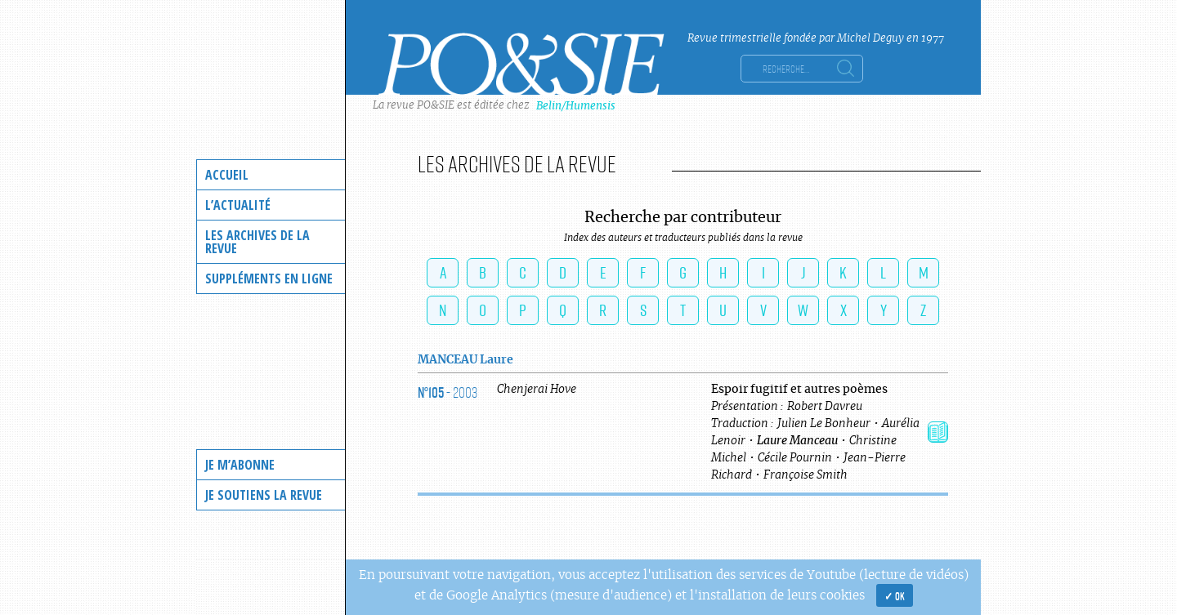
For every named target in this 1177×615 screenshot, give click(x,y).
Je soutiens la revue (263, 495)
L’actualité (238, 205)
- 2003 (447, 392)
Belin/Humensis (575, 105)
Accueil (226, 175)
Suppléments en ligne (269, 278)
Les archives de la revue (257, 241)
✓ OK (894, 595)
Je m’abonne (240, 465)
